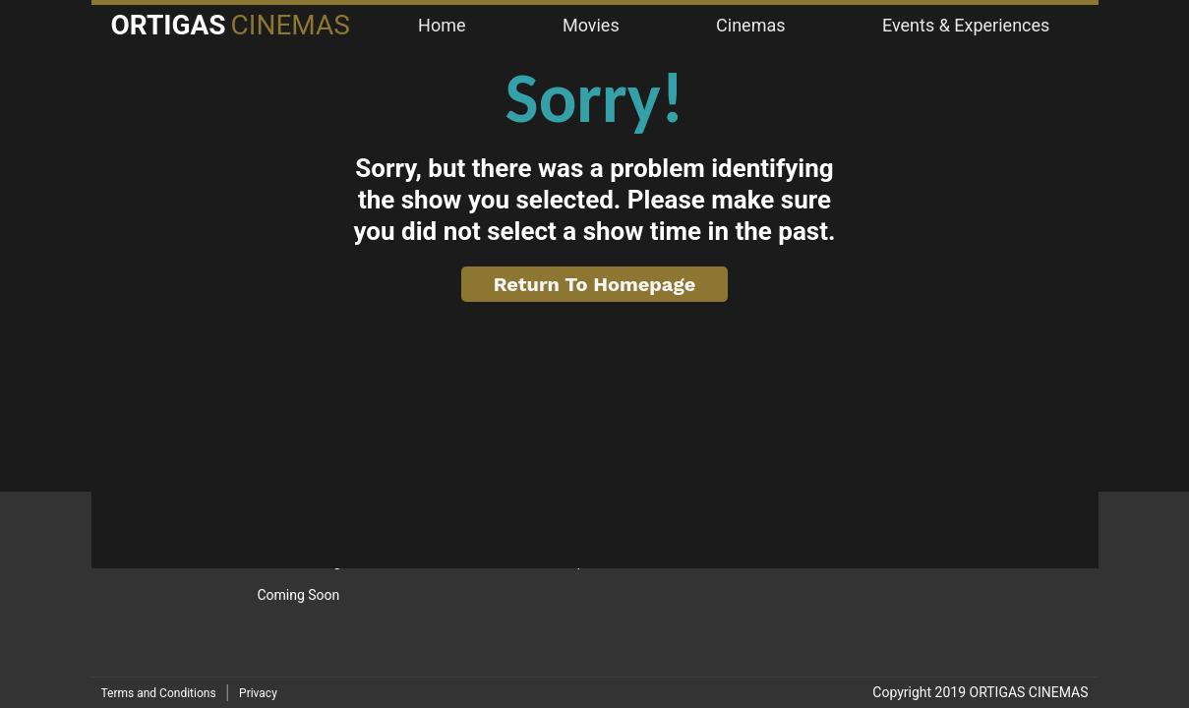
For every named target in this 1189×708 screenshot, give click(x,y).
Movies (591, 25)
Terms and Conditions (158, 693)
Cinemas (750, 25)
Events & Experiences (965, 25)
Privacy (258, 693)
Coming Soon (298, 595)
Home (441, 25)
